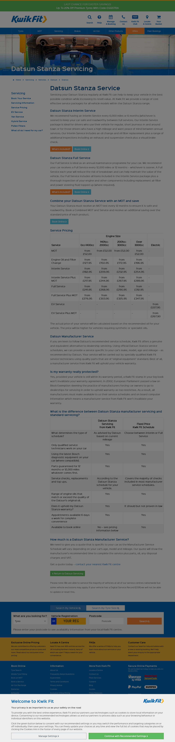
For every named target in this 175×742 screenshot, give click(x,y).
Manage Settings (49, 736)
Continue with (126, 736)
